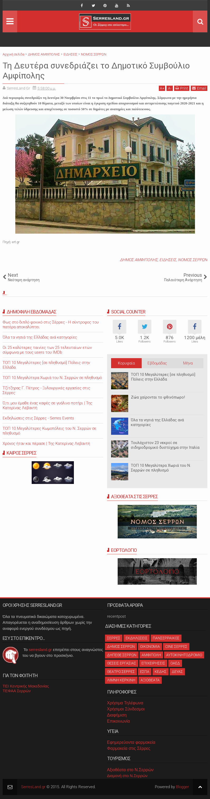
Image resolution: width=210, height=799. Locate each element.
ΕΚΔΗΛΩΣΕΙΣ (136, 638)
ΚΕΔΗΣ (160, 671)
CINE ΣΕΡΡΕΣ (176, 646)
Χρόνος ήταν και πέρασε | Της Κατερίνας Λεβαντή (46, 443)
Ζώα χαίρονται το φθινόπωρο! (158, 397)
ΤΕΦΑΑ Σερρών (17, 691)
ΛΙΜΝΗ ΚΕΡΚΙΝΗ (121, 680)
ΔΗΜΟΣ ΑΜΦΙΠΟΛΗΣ (139, 259)
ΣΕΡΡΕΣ (113, 638)
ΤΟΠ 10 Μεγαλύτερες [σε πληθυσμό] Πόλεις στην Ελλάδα (163, 377)
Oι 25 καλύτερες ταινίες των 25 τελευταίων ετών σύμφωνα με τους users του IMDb (47, 350)
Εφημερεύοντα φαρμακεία (131, 742)
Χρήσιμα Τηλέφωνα (125, 703)
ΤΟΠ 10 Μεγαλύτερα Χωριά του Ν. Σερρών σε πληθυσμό (161, 468)
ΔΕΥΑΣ (177, 671)
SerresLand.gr (33, 786)
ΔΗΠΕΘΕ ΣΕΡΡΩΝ (121, 655)
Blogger (182, 786)
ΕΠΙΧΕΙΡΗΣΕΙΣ (153, 663)
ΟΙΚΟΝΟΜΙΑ (150, 646)
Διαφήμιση (117, 715)
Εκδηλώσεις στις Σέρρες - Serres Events (38, 418)
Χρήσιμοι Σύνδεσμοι (126, 709)
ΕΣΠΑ (144, 671)
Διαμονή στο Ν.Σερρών (127, 775)
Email (199, 88)
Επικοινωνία (118, 721)
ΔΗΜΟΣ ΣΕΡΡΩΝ (121, 646)
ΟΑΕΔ (175, 663)
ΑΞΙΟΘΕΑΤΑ (150, 680)
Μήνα (188, 363)
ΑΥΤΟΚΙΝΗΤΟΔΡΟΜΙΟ (184, 655)
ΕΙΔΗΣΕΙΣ (167, 259)
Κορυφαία (126, 363)
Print (181, 88)
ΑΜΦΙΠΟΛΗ (151, 655)
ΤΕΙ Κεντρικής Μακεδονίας (26, 686)
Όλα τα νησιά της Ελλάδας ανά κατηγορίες (40, 337)
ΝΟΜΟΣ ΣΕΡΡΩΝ (192, 259)
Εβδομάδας (157, 363)
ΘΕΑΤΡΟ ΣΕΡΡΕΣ (121, 671)
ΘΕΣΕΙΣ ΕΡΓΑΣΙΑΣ (121, 663)
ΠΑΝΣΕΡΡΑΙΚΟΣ (166, 638)
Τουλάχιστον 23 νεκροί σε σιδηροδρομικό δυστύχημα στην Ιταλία (165, 445)
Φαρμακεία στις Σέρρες (128, 748)
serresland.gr (40, 649)
